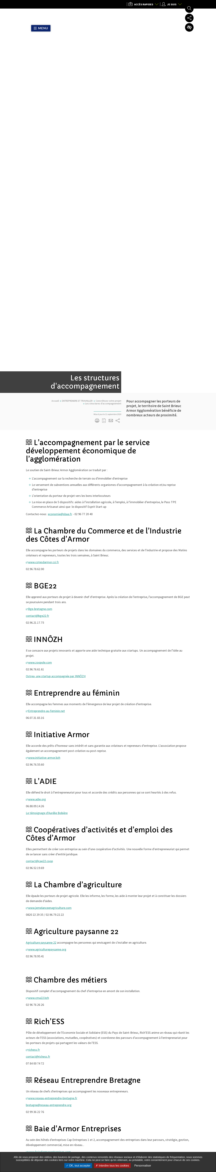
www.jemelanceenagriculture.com (50, 598)
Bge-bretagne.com (40, 299)
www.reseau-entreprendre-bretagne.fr (52, 788)
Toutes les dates (105, 990)
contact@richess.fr (38, 747)
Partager (143, 973)
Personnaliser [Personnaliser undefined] (142, 1165)
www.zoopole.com (40, 353)
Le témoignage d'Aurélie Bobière (47, 503)
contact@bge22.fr (37, 306)
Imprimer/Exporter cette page (97, 111)
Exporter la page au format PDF (104, 111)
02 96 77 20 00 (155, 1121)
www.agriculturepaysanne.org (47, 640)
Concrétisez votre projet (108, 91)
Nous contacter (157, 1147)
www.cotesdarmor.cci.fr (43, 252)
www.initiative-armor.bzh (44, 448)
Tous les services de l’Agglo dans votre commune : (51, 1139)
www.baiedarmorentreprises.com (49, 842)
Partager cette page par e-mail (110, 111)
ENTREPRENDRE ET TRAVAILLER (77, 91)
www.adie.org (37, 490)
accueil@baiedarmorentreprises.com (49, 849)
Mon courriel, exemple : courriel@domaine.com (65, 1073)
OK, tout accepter (78, 1165)
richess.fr (34, 740)
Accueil (55, 91)
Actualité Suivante (185, 1030)
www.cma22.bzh (38, 688)
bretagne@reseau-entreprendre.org (49, 795)
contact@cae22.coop (39, 551)
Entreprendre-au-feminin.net (46, 401)
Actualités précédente (30, 1030)
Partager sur (117, 111)
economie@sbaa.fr (60, 204)
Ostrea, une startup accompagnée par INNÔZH (56, 366)
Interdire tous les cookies (112, 1165)
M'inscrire (108, 1073)
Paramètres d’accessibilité (189, 27)
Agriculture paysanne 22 (41, 633)
